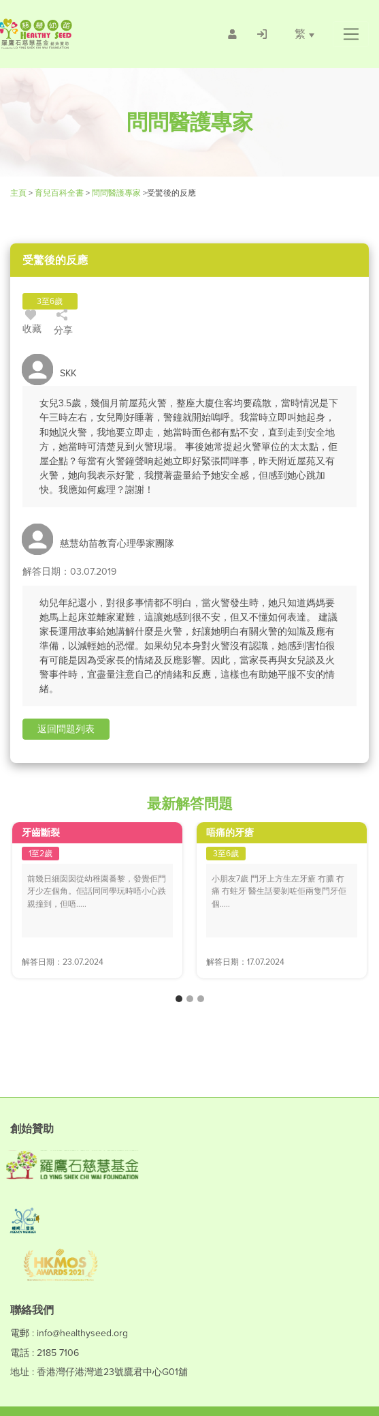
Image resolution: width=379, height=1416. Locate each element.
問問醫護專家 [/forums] (116, 193)
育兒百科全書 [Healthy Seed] (59, 193)
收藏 (32, 324)
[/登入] (262, 34)
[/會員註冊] (232, 34)
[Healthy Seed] (74, 33)
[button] (351, 34)
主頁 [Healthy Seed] (19, 193)
